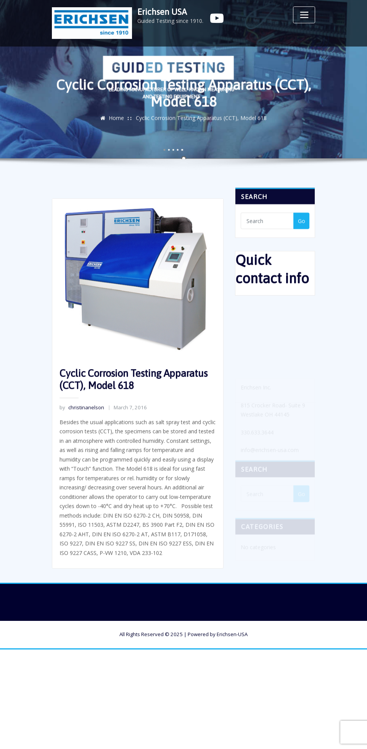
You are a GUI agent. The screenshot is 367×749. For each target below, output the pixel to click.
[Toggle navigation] (304, 14)
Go (301, 223)
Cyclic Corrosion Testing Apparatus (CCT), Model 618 (201, 120)
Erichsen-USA (232, 634)
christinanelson (82, 429)
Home (116, 120)
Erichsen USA (162, 12)
